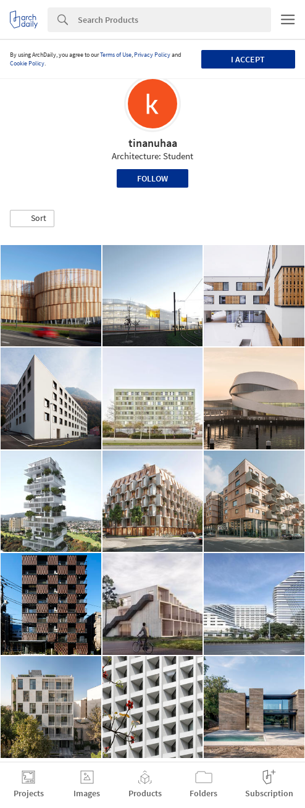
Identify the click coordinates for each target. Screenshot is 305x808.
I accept (248, 59)
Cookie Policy (27, 63)
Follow (152, 178)
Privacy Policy (152, 55)
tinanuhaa (152, 143)
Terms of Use (116, 55)
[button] (32, 218)
